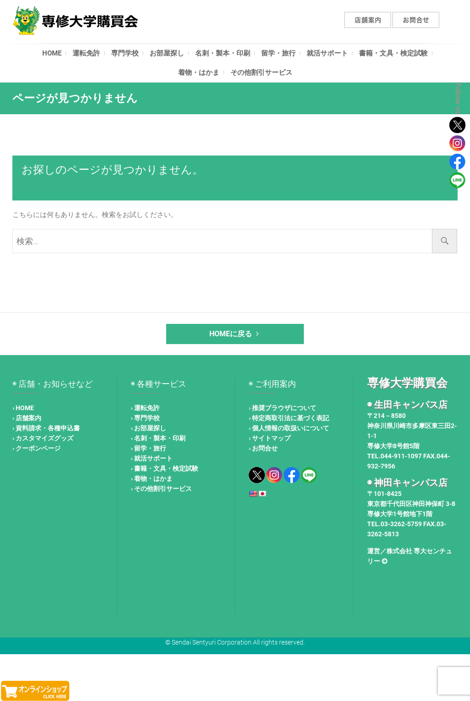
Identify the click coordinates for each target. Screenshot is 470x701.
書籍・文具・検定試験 (393, 53)
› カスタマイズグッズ (42, 438)
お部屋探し (167, 53)
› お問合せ (263, 448)
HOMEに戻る (235, 333)
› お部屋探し (148, 428)
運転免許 (86, 53)
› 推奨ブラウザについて (282, 408)
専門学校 (125, 53)
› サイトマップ (270, 438)
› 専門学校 (145, 418)
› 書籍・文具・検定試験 (164, 468)
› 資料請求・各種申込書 (46, 428)
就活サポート (327, 53)
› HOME (23, 408)
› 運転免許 (145, 408)
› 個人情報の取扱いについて (289, 428)
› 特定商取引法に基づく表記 (289, 418)
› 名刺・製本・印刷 (158, 438)
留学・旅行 (278, 53)
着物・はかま (198, 72)
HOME (52, 53)
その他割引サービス (261, 72)
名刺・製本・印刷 (222, 53)
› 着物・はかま (152, 478)
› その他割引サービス (161, 488)
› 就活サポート (152, 458)
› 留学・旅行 (148, 448)
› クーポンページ (36, 448)
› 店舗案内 (26, 418)
